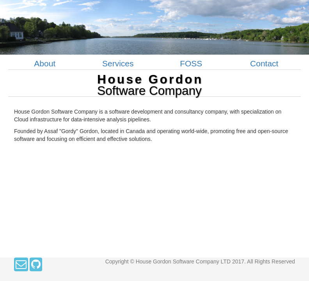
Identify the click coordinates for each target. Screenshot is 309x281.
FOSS (191, 63)
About (44, 63)
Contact (264, 63)
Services (118, 63)
